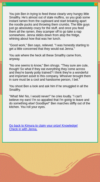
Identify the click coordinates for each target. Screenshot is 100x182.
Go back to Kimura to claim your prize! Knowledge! (43, 125)
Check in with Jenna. (23, 129)
